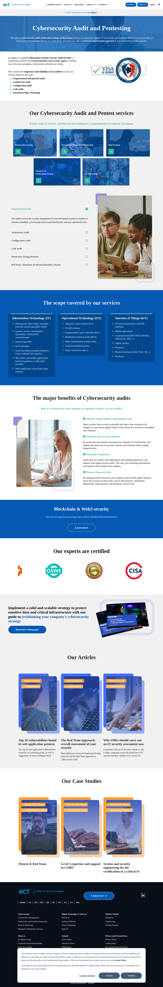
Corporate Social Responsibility (30, 943)
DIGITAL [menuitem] (67, 5)
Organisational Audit (50, 209)
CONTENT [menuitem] (102, 5)
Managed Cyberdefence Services (30, 929)
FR (35, 903)
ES (65, 903)
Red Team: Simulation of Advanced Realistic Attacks (49, 264)
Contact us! (99, 895)
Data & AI (66, 918)
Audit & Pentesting (25, 925)
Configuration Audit (49, 240)
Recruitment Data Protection (116, 947)
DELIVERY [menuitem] (79, 5)
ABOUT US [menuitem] (91, 5)
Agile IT (65, 929)
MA (77, 903)
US (30, 903)
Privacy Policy (111, 940)
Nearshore (130, 4)
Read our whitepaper (27, 629)
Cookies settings (87, 975)
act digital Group (24, 940)
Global (22, 903)
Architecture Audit (49, 232)
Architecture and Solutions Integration (32, 921)
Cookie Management (78, 983)
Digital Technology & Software (74, 914)
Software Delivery (69, 921)
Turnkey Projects (112, 925)
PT (59, 903)
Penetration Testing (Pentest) (49, 256)
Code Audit (49, 248)
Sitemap (91, 983)
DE (47, 903)
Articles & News (68, 943)
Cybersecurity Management (28, 918)
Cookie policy (110, 943)
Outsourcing (110, 921)
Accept (109, 975)
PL (54, 903)
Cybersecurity (24, 914)
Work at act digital (25, 947)
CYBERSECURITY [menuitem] (53, 5)
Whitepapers (66, 947)
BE (41, 903)
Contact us (142, 4)
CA (71, 903)
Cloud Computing (68, 925)
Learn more (81, 527)
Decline (131, 975)
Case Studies (67, 940)
